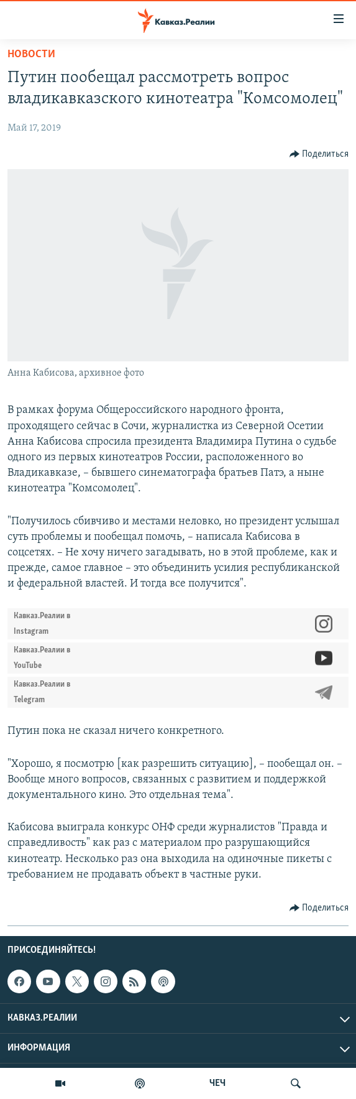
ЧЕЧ (217, 1083)
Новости (31, 54)
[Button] (319, 154)
